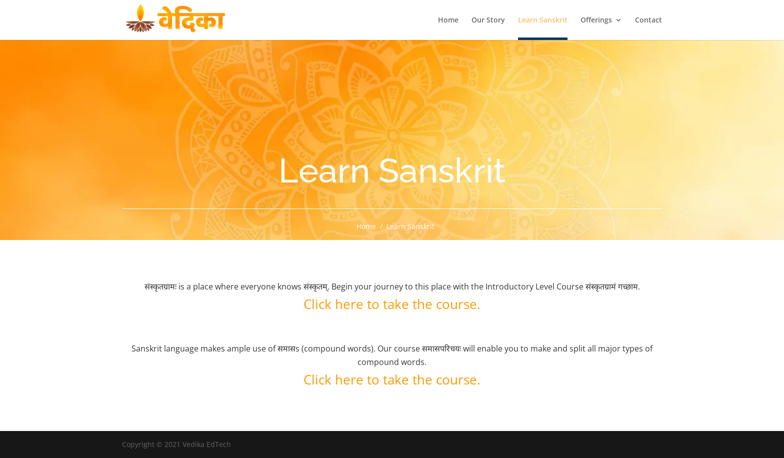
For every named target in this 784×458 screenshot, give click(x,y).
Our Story (488, 20)
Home (448, 20)
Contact (648, 20)
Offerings (596, 20)
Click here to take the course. (392, 304)
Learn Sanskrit (543, 20)
